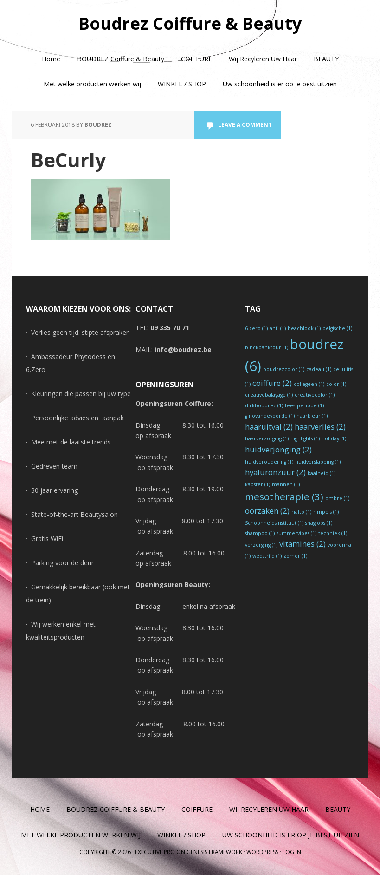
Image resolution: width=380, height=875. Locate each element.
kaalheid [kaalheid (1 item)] (321, 473)
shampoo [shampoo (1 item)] (260, 533)
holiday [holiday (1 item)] (334, 438)
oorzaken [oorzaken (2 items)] (267, 510)
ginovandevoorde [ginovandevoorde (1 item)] (270, 415)
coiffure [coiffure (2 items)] (272, 383)
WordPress (262, 852)
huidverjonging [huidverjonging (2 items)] (278, 449)
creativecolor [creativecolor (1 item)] (315, 395)
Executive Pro (155, 852)
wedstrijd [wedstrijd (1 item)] (267, 556)
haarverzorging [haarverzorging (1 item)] (267, 438)
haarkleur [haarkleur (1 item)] (312, 415)
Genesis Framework (214, 852)
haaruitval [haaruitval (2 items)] (269, 426)
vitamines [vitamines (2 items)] (302, 543)
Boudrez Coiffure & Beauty (190, 23)
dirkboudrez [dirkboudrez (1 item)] (264, 405)
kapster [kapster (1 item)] (257, 484)
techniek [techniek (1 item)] (332, 533)
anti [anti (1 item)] (278, 328)
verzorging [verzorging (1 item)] (261, 545)
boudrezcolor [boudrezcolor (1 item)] (283, 369)
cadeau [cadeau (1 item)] (318, 369)
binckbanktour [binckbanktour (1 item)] (266, 347)
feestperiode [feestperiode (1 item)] (304, 405)
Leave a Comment (245, 125)
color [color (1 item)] (336, 384)
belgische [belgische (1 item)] (337, 328)
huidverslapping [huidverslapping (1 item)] (318, 461)
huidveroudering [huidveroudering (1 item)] (269, 461)
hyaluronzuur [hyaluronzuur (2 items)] (275, 472)
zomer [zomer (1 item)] (295, 556)
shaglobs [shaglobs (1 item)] (318, 523)
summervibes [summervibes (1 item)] (296, 533)
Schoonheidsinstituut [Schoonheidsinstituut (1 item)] (274, 523)
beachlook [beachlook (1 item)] (304, 328)
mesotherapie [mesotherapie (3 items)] (284, 496)
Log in (292, 852)
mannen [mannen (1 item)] (286, 484)
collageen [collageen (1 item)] (309, 384)
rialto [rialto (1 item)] (301, 512)
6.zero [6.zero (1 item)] (256, 328)
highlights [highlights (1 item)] (305, 438)
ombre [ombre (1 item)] (337, 498)
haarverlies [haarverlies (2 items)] (320, 426)
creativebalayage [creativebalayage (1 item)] (269, 395)
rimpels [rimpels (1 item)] (326, 512)
